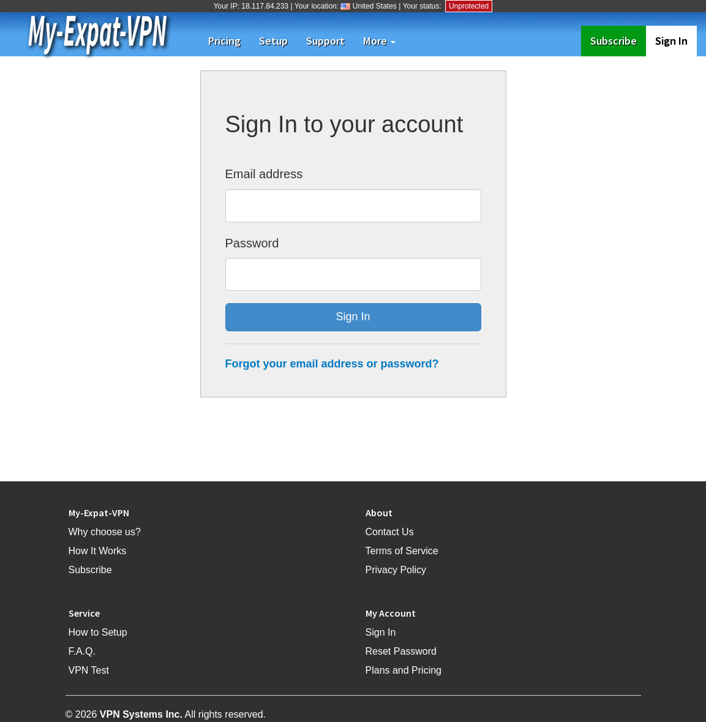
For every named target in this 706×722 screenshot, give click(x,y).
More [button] (379, 41)
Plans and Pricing (404, 670)
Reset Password (401, 651)
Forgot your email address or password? (332, 364)
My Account (391, 613)
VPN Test (89, 670)
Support (325, 41)
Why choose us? (105, 532)
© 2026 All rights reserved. (166, 714)
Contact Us (390, 532)
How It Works (98, 551)
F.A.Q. (82, 651)
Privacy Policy (396, 570)
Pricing (224, 41)
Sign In (671, 41)
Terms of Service (402, 551)
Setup (273, 41)
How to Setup (98, 632)
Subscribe (618, 40)
